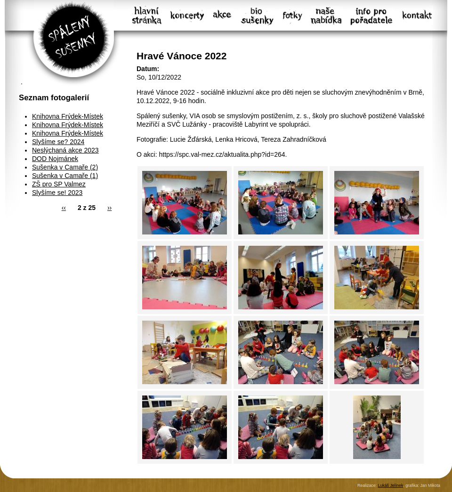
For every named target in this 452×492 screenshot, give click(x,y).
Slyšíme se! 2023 (57, 192)
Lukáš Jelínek (390, 485)
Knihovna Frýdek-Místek (67, 116)
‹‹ (64, 207)
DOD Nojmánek (55, 158)
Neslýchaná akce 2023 (65, 150)
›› (109, 207)
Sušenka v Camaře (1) (65, 175)
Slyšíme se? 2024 (58, 141)
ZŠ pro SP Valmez (59, 184)
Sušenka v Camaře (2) (65, 167)
